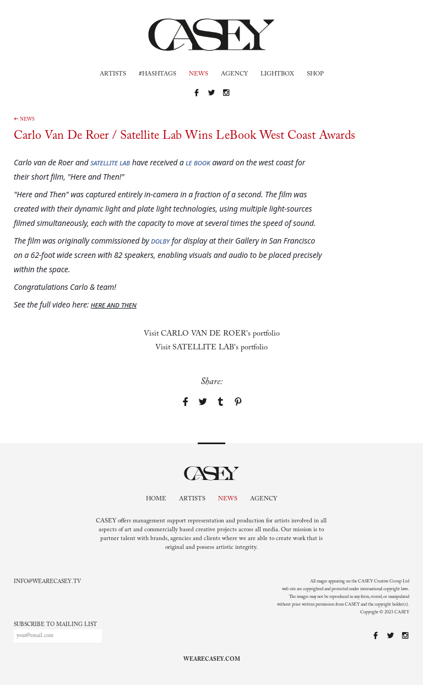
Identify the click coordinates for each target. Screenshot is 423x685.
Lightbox (277, 74)
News (198, 74)
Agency (234, 74)
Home (156, 499)
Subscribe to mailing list (55, 625)
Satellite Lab (110, 162)
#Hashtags (157, 74)
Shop (315, 74)
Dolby (160, 240)
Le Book (198, 162)
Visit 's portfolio (212, 334)
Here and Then (114, 304)
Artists (113, 74)
